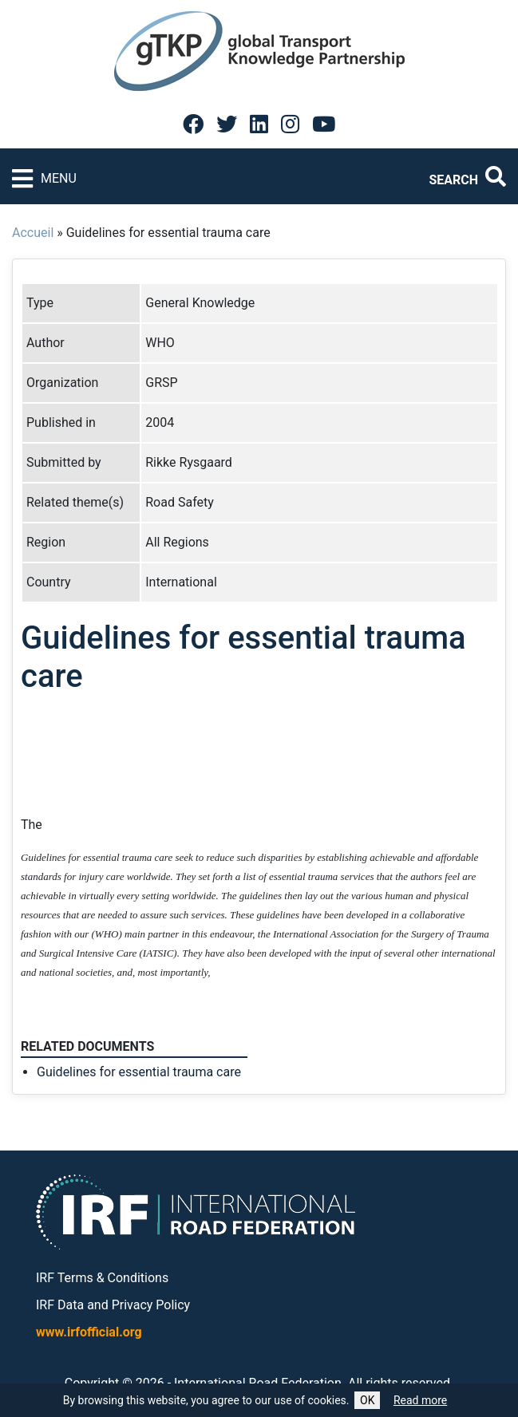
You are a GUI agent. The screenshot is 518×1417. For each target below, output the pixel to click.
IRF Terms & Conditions (102, 1277)
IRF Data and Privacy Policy (113, 1304)
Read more (420, 1400)
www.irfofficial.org (89, 1332)
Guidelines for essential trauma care (139, 1072)
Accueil (32, 232)
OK (367, 1400)
